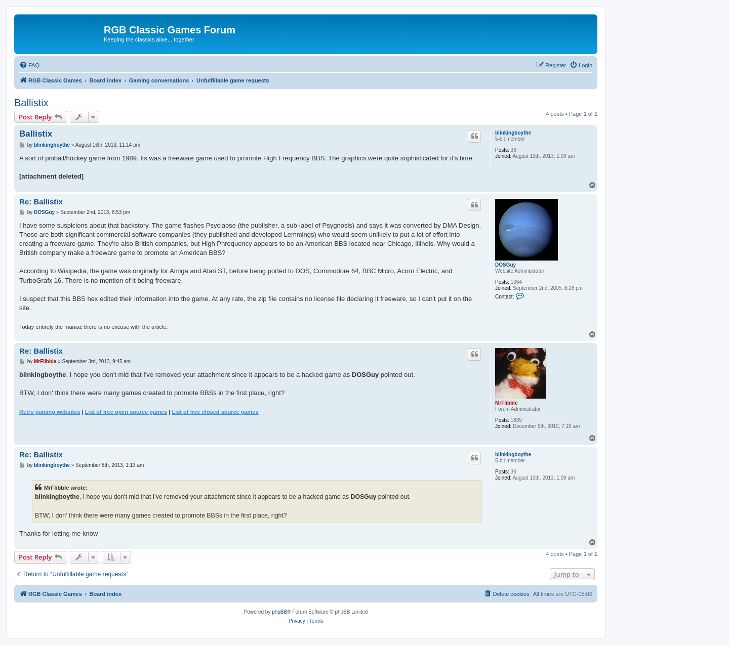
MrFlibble (506, 403)
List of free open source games (126, 412)
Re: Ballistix (41, 201)
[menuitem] (29, 65)
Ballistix (31, 102)
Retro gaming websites (49, 412)
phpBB (279, 612)
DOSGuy (505, 265)
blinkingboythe (513, 133)
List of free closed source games (215, 412)
